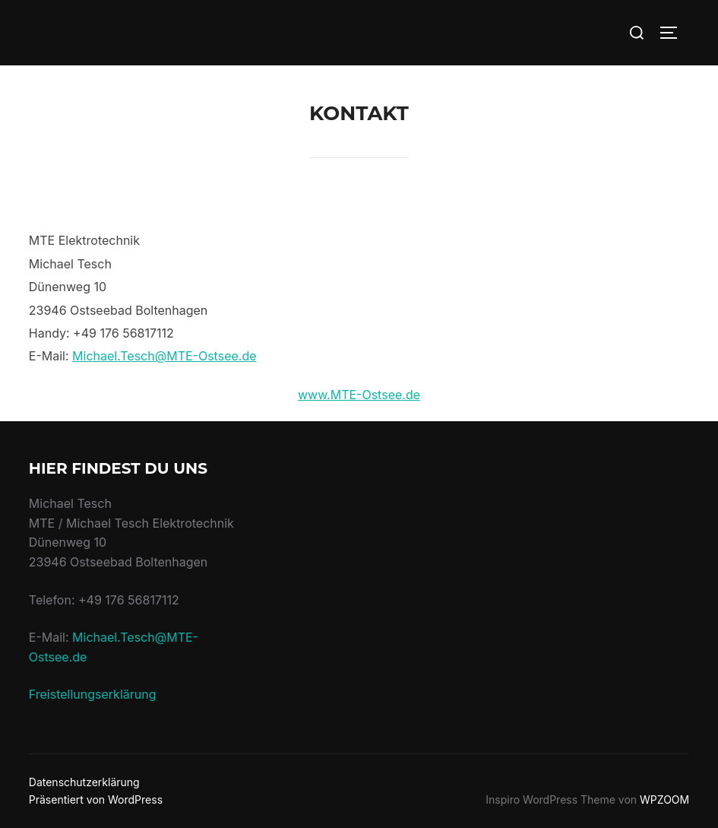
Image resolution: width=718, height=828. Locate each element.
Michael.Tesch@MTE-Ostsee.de (164, 355)
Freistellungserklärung (93, 694)
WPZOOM (664, 799)
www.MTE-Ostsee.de (359, 394)
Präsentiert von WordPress (96, 799)
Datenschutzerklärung (84, 782)
